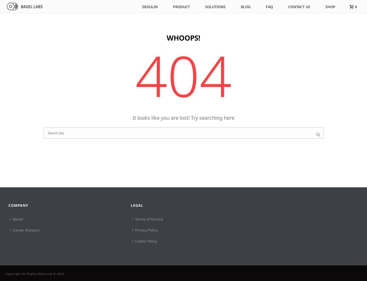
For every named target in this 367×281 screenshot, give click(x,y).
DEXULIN (150, 6)
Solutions (215, 6)
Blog (246, 6)
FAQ (269, 6)
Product (181, 6)
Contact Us (299, 6)
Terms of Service (147, 219)
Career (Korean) (25, 230)
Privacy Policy (145, 230)
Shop (330, 6)
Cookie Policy (144, 241)
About (16, 219)
